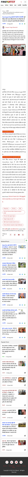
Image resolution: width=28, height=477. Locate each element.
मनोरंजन (6, 5)
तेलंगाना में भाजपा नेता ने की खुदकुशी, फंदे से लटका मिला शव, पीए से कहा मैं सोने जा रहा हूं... (13, 199)
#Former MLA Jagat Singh (9, 216)
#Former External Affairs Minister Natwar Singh (12, 212)
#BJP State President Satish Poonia (11, 222)
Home (2, 5)
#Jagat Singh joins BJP (8, 219)
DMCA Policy (11, 466)
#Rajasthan (6, 208)
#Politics (14, 208)
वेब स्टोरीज (25, 5)
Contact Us (18, 466)
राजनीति (19, 5)
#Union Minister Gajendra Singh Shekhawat (13, 225)
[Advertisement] (14, 71)
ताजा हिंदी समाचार (14, 229)
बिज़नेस (11, 5)
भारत (15, 5)
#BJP (20, 208)
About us (5, 466)
